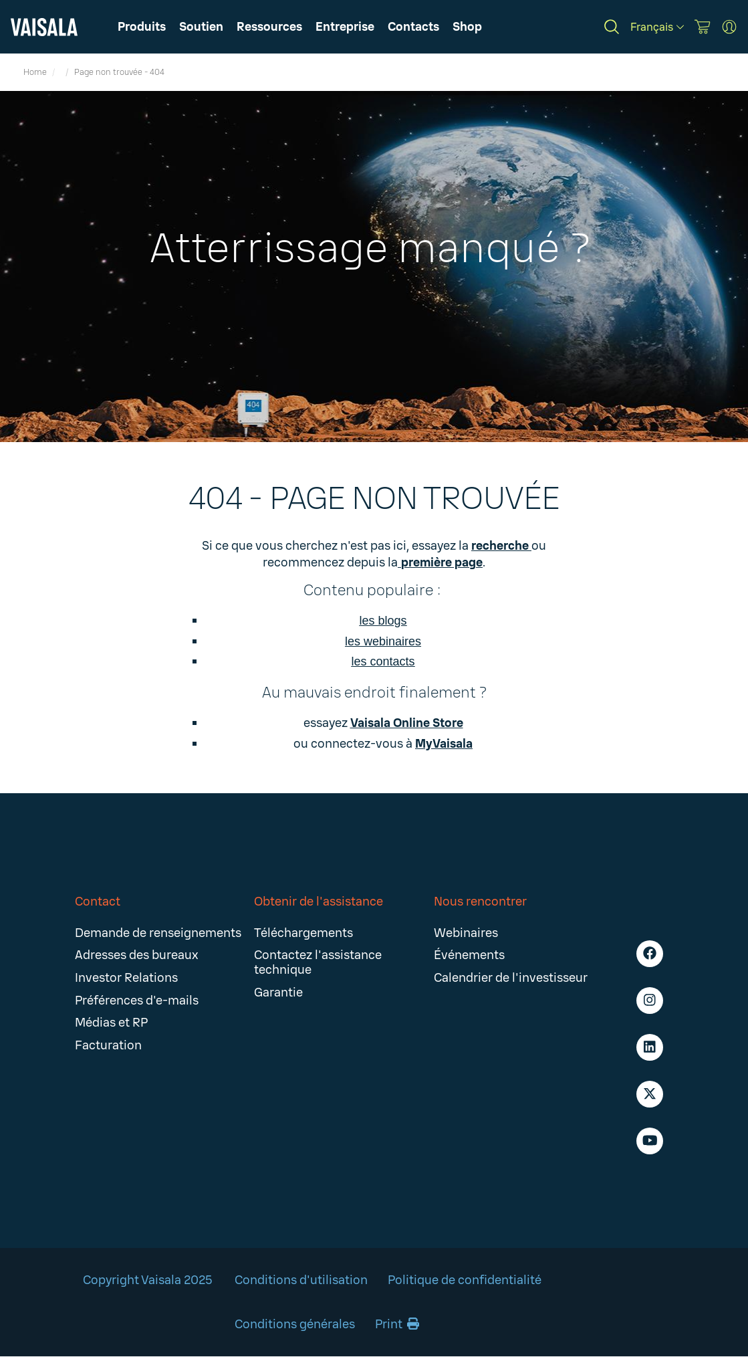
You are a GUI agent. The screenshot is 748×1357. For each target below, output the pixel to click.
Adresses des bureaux (137, 955)
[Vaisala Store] (703, 27)
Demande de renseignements (158, 933)
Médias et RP (111, 1023)
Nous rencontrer (480, 902)
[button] (269, 27)
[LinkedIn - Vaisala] (649, 1047)
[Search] (612, 27)
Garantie (278, 992)
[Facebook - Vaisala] (649, 953)
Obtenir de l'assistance (318, 902)
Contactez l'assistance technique (318, 962)
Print (397, 1324)
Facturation (108, 1045)
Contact (97, 902)
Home (35, 72)
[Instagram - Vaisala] (649, 1000)
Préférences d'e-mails (137, 1001)
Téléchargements (303, 933)
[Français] (657, 27)
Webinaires (466, 933)
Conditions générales (295, 1324)
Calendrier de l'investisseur (511, 978)
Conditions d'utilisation (301, 1280)
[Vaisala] (44, 27)
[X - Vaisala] (649, 1094)
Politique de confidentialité (464, 1280)
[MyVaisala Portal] (729, 27)
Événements (469, 955)
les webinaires (383, 641)
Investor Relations (126, 978)
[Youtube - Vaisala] (649, 1141)
